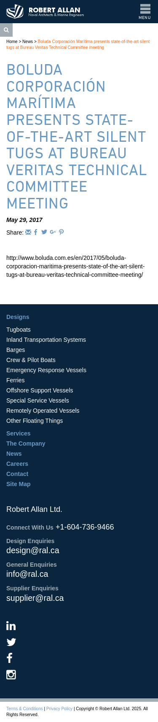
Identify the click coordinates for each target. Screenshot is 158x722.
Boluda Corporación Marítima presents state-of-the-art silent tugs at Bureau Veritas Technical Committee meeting (76, 136)
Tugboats (18, 329)
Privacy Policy (59, 708)
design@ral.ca (32, 550)
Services (18, 433)
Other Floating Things (34, 420)
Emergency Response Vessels (46, 370)
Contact (17, 474)
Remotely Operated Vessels (43, 410)
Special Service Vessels (37, 400)
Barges (15, 349)
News (27, 41)
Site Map (18, 484)
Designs (17, 317)
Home (12, 41)
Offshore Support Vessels (39, 390)
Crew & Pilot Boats (31, 360)
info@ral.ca (27, 574)
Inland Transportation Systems (46, 339)
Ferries (15, 380)
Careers (17, 463)
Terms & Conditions (24, 708)
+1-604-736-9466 (85, 527)
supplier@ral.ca (35, 598)
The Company (26, 443)
